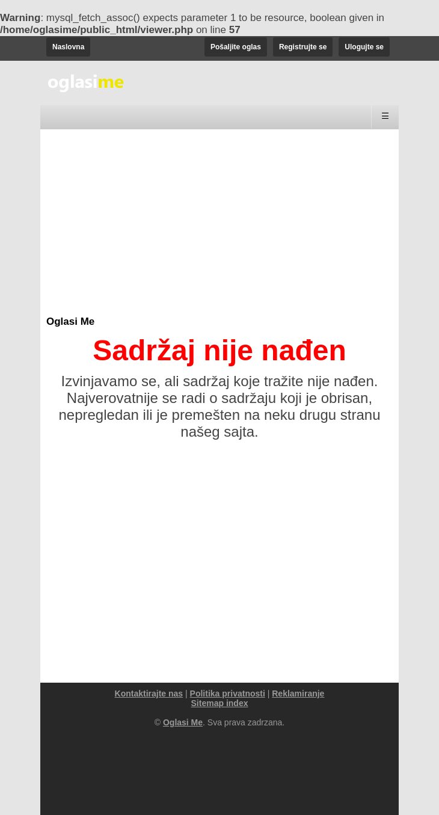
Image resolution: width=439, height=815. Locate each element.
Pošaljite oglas (235, 47)
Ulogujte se (364, 47)
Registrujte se (303, 47)
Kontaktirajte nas (149, 693)
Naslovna (68, 47)
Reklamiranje (298, 693)
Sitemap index (219, 703)
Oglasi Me (70, 321)
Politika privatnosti (227, 693)
